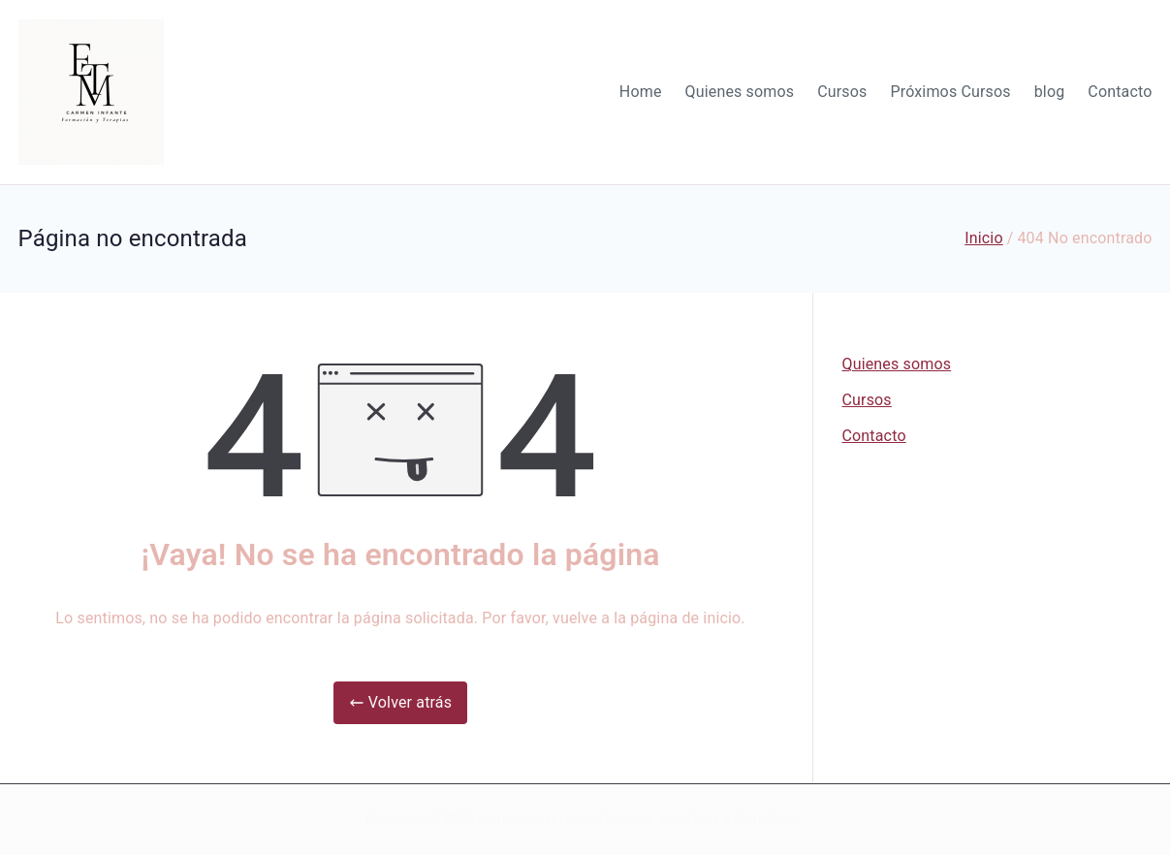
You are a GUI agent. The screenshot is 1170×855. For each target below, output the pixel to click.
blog (1049, 91)
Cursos (842, 91)
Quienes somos (740, 91)
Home (640, 91)
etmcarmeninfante (534, 819)
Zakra (702, 819)
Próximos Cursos (950, 91)
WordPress (767, 819)
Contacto (1120, 91)
